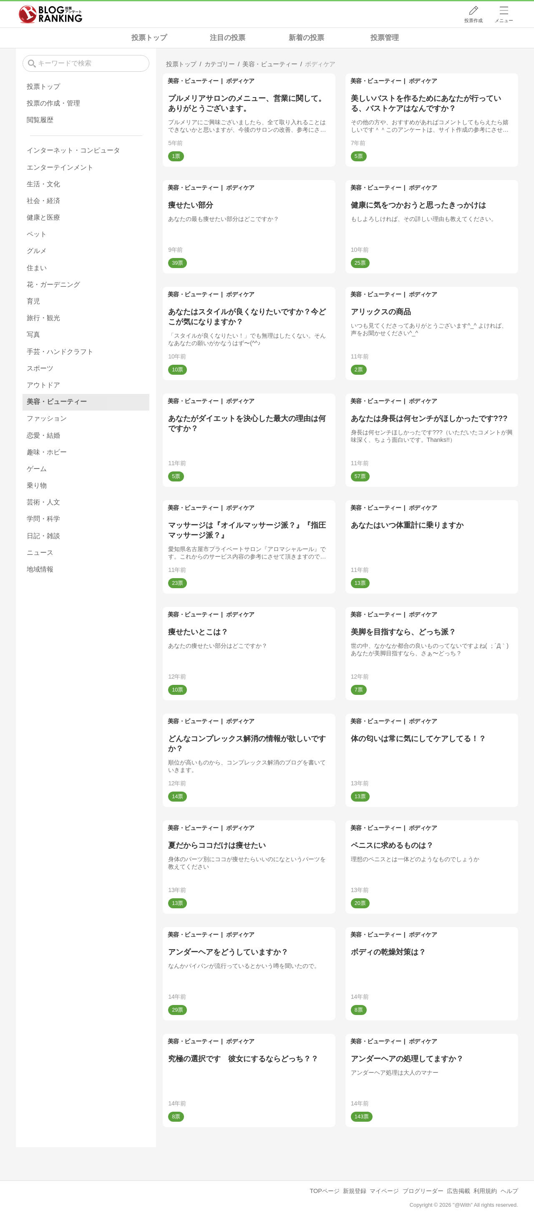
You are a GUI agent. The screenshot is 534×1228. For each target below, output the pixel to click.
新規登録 (354, 1191)
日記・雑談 (43, 535)
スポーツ (40, 368)
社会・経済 (43, 200)
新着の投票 (306, 38)
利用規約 (485, 1191)
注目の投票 (227, 38)
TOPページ (324, 1191)
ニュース (40, 552)
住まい (37, 267)
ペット (37, 234)
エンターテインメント (60, 167)
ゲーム (37, 468)
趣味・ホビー (47, 452)
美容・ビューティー (193, 81)
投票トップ (149, 38)
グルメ (37, 250)
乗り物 (37, 485)
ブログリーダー (423, 1191)
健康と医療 (43, 217)
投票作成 (473, 20)
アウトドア (43, 384)
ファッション (47, 418)
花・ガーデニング (53, 284)
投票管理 (384, 38)
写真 (33, 334)
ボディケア (240, 81)
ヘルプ (509, 1191)
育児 (33, 301)
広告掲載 (458, 1191)
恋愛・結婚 (43, 435)
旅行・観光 (43, 317)
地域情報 (40, 569)
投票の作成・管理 (53, 103)
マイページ (384, 1191)
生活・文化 (43, 184)
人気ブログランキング (50, 14)
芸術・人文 (43, 502)
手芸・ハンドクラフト (60, 351)
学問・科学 (43, 518)
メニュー (504, 20)
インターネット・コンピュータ (73, 150)
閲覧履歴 (40, 119)
